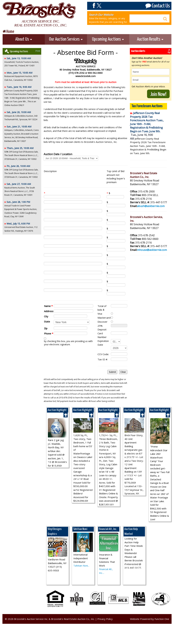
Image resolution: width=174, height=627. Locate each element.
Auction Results (150, 39)
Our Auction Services (66, 39)
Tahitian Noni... (81, 565)
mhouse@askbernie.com (152, 250)
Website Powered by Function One (149, 619)
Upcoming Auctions (108, 39)
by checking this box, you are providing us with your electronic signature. (68, 343)
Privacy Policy (105, 619)
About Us (23, 39)
